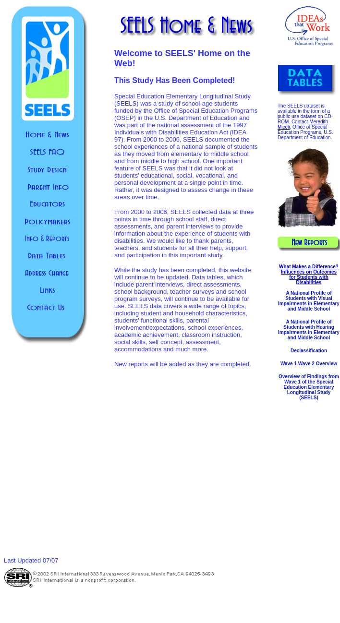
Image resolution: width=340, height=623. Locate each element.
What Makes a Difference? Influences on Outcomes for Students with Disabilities (309, 274)
